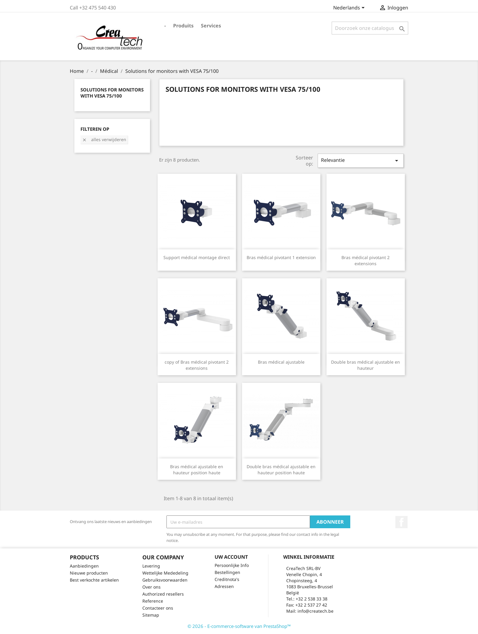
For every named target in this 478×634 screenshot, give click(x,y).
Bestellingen (227, 572)
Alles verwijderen (104, 139)
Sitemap (150, 615)
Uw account (231, 557)
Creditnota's (227, 579)
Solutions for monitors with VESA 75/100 (112, 93)
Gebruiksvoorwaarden (164, 580)
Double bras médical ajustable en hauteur (365, 365)
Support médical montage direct (196, 257)
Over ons (151, 587)
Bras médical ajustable (281, 362)
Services (211, 25)
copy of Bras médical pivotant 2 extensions (197, 365)
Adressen (224, 586)
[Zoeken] (370, 28)
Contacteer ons (157, 608)
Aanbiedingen (84, 566)
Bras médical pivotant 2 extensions (365, 260)
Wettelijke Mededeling (165, 573)
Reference (152, 601)
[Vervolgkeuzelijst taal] (350, 8)
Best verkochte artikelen (94, 580)
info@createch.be (316, 611)
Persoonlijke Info (232, 565)
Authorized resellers (163, 594)
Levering (151, 566)
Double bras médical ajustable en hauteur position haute (281, 470)
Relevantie (360, 160)
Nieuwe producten (89, 573)
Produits (183, 25)
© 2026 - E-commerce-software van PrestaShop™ (239, 626)
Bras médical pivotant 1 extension (281, 257)
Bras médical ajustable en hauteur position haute (196, 470)
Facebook (401, 522)
